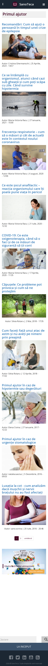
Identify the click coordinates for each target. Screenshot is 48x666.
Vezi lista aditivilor (36, 571)
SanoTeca (23, 4)
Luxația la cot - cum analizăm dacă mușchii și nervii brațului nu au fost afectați (23, 489)
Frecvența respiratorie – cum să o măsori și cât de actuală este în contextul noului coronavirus (23, 137)
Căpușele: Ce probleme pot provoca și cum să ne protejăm (22, 287)
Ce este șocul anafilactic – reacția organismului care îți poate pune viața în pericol (23, 188)
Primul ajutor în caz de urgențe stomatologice (19, 440)
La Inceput (24, 646)
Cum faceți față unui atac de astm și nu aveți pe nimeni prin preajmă (23, 333)
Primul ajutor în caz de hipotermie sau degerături (21, 387)
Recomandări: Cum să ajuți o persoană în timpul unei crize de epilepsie (24, 27)
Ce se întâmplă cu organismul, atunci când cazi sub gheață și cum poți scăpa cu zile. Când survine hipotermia (23, 82)
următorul (28, 538)
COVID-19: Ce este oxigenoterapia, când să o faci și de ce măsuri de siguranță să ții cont (21, 240)
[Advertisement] (24, 614)
